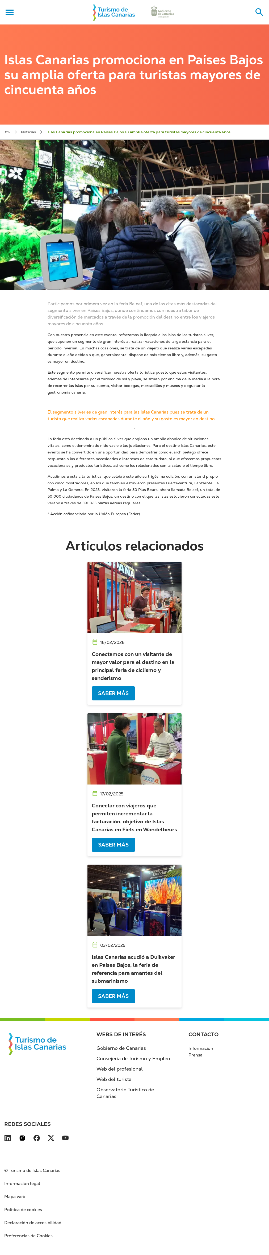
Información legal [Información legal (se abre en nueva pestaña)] (22, 1183)
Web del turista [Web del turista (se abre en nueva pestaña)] (114, 1079)
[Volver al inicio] (114, 12)
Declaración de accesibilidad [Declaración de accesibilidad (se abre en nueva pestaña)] (32, 1222)
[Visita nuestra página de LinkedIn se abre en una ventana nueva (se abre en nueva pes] (7, 1139)
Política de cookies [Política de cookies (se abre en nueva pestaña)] (23, 1209)
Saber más (113, 693)
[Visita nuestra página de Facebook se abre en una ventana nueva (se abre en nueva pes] (36, 1139)
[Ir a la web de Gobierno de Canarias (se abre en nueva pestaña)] (162, 12)
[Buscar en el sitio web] (259, 12)
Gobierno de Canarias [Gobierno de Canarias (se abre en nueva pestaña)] (121, 1048)
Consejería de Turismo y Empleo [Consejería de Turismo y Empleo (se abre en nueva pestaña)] (133, 1058)
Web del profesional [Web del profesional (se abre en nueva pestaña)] (119, 1069)
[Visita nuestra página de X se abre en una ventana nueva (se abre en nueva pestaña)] (51, 1139)
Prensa (195, 1055)
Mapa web (14, 1196)
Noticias (28, 132)
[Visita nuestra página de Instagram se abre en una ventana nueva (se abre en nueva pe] (22, 1139)
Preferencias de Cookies (28, 1236)
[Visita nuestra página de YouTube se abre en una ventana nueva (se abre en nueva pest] (65, 1139)
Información (200, 1048)
